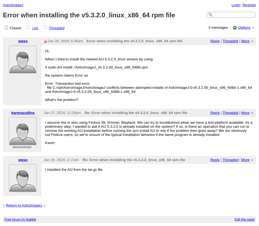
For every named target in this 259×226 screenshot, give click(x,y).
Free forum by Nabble (20, 219)
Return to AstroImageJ (24, 205)
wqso (23, 41)
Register (249, 5)
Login (236, 5)
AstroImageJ (13, 5)
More (245, 41)
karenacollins (23, 113)
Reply (215, 41)
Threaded (57, 28)
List (35, 28)
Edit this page (244, 219)
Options (244, 27)
